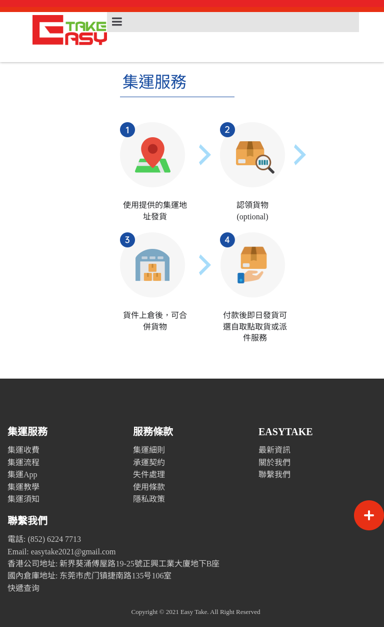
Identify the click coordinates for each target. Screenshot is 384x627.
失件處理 (149, 474)
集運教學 (24, 487)
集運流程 (24, 462)
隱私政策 (149, 499)
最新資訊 (274, 450)
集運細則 (149, 450)
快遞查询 (24, 588)
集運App (23, 474)
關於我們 (274, 462)
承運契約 (149, 462)
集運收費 (24, 450)
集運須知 (24, 499)
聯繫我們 (274, 474)
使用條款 (149, 487)
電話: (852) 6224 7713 (44, 539)
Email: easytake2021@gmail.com (62, 551)
